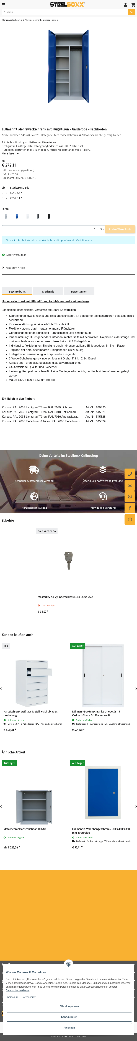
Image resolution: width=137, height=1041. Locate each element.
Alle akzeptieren (69, 1006)
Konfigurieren (69, 1017)
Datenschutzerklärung (18, 990)
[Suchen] (65, 12)
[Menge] (50, 229)
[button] (125, 5)
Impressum (12, 997)
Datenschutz (29, 997)
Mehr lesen (10, 153)
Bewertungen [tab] (79, 291)
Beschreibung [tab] (17, 291)
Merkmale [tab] (48, 291)
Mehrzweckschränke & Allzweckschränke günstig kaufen (87, 135)
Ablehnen (69, 1027)
